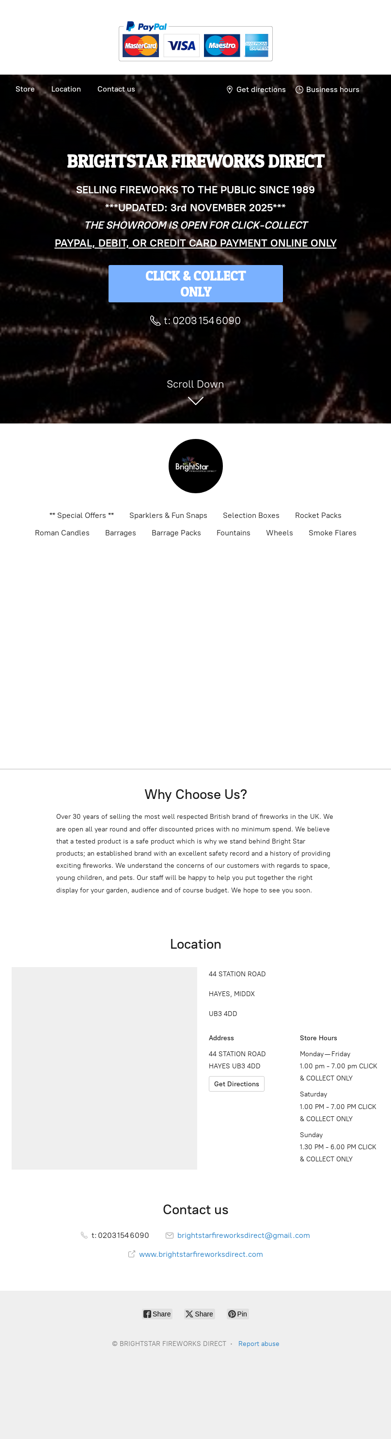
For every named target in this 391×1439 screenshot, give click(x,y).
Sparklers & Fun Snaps (168, 515)
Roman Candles (62, 532)
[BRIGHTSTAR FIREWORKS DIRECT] (195, 466)
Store (25, 89)
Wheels (279, 532)
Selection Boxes (251, 515)
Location (66, 89)
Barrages (120, 532)
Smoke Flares (333, 532)
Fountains (233, 532)
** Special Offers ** (81, 515)
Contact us (116, 89)
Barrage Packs (176, 532)
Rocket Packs (318, 515)
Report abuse (259, 1344)
